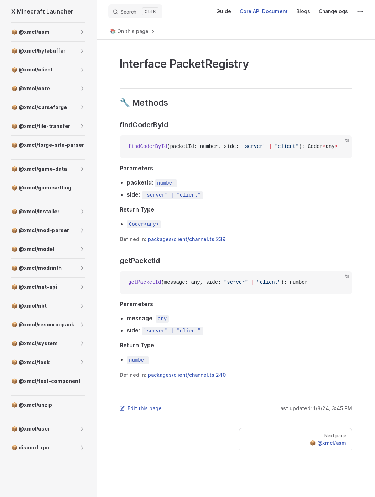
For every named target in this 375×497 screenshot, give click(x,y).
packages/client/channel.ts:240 (187, 375)
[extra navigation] (360, 11)
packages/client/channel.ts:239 (186, 239)
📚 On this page (133, 31)
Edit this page (141, 408)
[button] (82, 32)
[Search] (135, 11)
